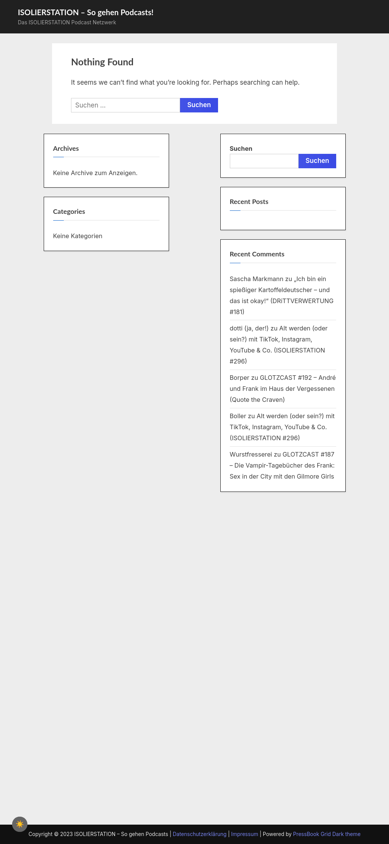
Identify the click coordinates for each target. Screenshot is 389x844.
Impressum (244, 834)
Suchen (241, 148)
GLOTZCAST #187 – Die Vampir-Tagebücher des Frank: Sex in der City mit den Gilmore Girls (282, 465)
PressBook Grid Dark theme (327, 834)
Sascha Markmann (256, 279)
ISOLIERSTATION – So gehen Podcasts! (85, 12)
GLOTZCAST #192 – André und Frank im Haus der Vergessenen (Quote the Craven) (283, 388)
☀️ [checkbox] (20, 824)
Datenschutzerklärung (200, 834)
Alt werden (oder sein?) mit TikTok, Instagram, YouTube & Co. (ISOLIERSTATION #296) (282, 427)
